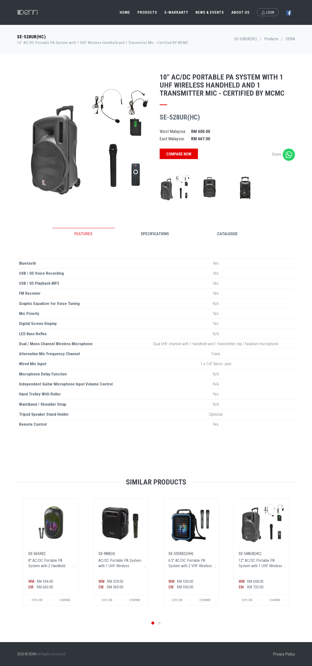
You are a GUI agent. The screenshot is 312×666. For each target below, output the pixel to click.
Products (147, 12)
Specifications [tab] (155, 233)
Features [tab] (83, 233)
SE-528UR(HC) (245, 39)
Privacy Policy (284, 654)
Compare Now (178, 154)
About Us (240, 12)
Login (268, 12)
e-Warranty (176, 12)
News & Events (209, 12)
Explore (37, 600)
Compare (64, 600)
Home (125, 12)
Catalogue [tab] (227, 233)
